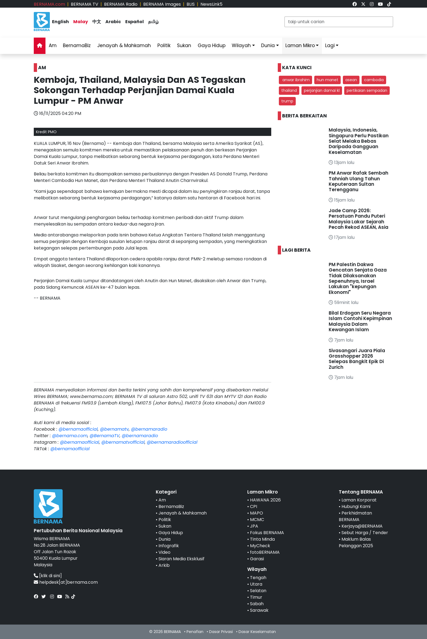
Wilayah (241, 45)
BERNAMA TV (84, 4)
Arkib (164, 565)
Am (53, 45)
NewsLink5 (211, 4)
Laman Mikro (300, 45)
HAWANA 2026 (265, 500)
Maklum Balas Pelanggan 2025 (356, 542)
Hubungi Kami (355, 506)
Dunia (268, 45)
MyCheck (260, 546)
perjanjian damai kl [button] (322, 90)
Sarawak (259, 610)
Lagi (330, 45)
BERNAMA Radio (121, 4)
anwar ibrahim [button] (295, 80)
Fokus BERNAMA (267, 533)
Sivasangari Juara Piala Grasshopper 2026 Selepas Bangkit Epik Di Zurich (357, 358)
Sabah (257, 604)
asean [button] (351, 80)
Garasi (257, 559)
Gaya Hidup (211, 45)
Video (164, 552)
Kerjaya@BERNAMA (362, 526)
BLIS (191, 4)
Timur (256, 597)
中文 (96, 22)
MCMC (257, 519)
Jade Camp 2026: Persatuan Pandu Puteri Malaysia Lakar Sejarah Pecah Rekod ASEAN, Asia (358, 218)
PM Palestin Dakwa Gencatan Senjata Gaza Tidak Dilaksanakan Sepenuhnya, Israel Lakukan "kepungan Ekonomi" (358, 278)
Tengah (258, 577)
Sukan (184, 45)
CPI (253, 506)
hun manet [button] (327, 80)
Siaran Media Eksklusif (181, 559)
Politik (163, 45)
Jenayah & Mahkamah (124, 45)
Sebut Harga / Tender (364, 533)
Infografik (168, 546)
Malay (80, 22)
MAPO (256, 513)
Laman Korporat (359, 500)
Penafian (195, 631)
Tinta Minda (262, 539)
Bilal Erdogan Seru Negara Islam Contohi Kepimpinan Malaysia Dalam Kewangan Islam (360, 321)
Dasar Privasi (221, 631)
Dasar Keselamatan (257, 631)
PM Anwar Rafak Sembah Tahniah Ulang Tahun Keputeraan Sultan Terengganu (358, 181)
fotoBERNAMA (265, 552)
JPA (254, 526)
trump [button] (287, 101)
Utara (256, 584)
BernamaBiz (77, 45)
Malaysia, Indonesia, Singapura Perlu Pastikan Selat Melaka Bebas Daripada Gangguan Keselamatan (359, 141)
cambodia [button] (374, 80)
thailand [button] (289, 90)
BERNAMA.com (49, 4)
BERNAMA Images (162, 4)
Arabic (113, 22)
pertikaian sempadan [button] (367, 90)
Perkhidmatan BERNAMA (355, 516)
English (60, 22)
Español (134, 22)
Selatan (258, 591)
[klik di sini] (50, 576)
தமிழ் (153, 22)
